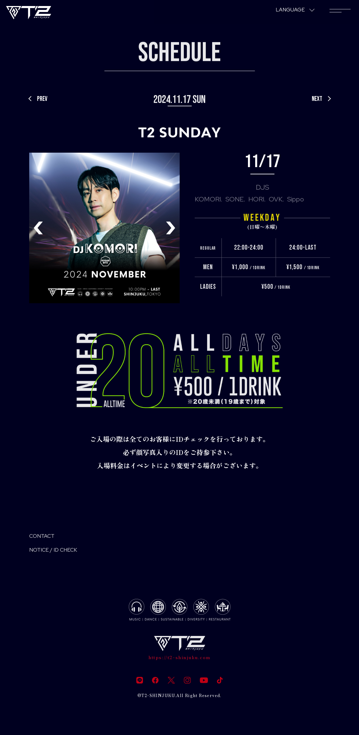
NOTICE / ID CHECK (60, 553)
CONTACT (45, 537)
